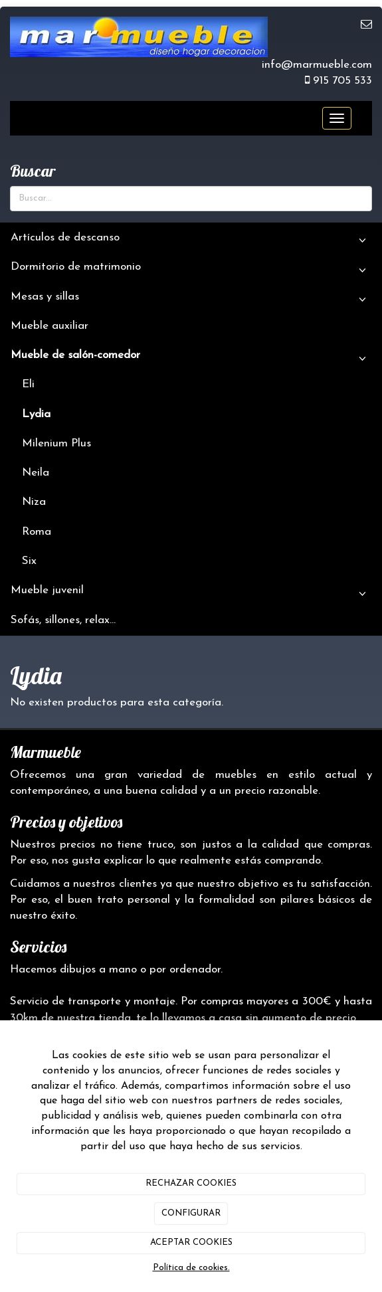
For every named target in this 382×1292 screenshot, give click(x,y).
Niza (34, 502)
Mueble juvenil (191, 594)
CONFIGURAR (191, 1213)
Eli (28, 384)
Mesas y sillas (191, 300)
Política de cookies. (191, 1267)
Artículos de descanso (191, 241)
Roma (36, 531)
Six (29, 561)
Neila (35, 472)
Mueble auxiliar (49, 325)
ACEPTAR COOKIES (191, 1242)
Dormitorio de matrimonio (191, 270)
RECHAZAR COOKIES (191, 1183)
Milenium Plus (56, 443)
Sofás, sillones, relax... (63, 620)
